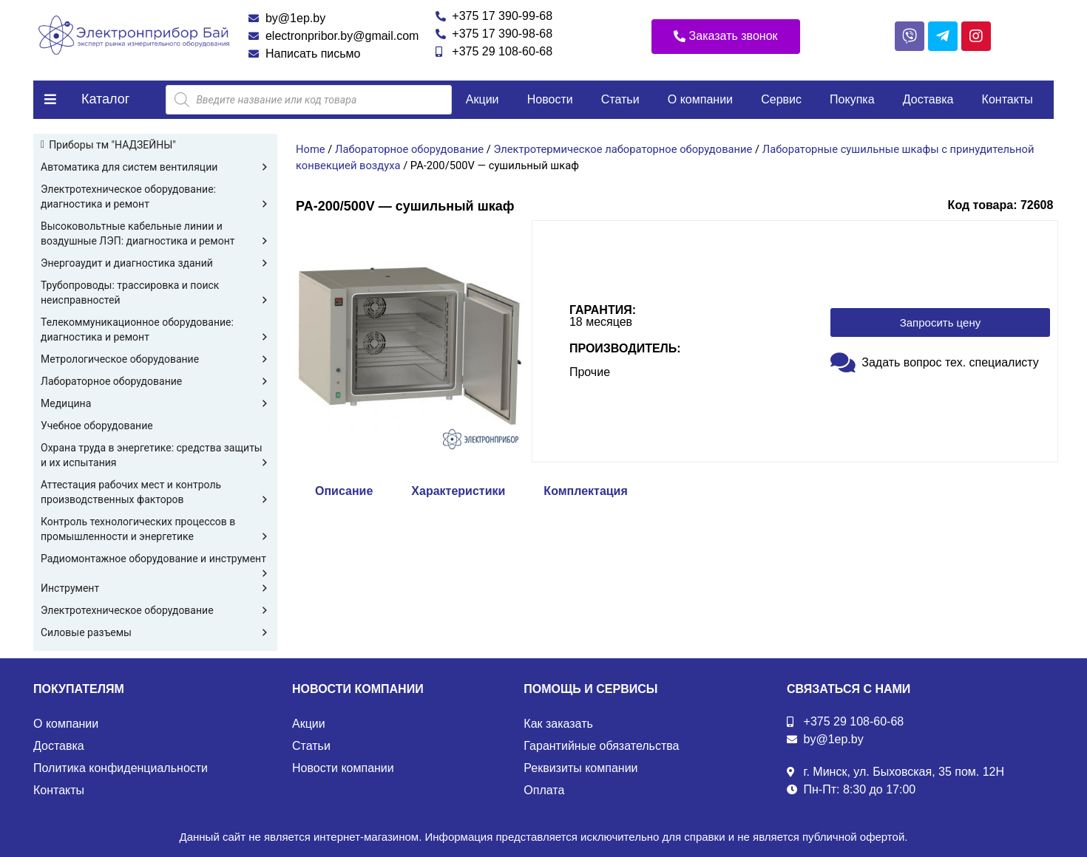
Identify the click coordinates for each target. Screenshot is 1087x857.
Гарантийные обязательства (601, 746)
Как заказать (558, 723)
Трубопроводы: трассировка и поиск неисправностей (155, 293)
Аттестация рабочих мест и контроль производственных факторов (155, 493)
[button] (725, 36)
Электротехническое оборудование (155, 610)
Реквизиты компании (580, 768)
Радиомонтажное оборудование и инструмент (155, 559)
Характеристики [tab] (458, 491)
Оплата (544, 790)
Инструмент (155, 588)
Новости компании (343, 768)
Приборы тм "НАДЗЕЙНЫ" (112, 145)
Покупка (852, 99)
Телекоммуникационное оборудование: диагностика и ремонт (155, 330)
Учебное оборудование (97, 425)
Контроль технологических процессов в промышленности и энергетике (155, 530)
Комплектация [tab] (585, 491)
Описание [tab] (344, 491)
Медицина (155, 403)
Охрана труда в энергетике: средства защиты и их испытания (155, 456)
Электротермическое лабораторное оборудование (622, 149)
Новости (550, 99)
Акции (482, 99)
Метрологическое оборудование (155, 359)
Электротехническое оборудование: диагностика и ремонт (155, 197)
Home (310, 149)
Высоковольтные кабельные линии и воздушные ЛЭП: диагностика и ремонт (155, 234)
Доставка (928, 99)
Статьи (620, 99)
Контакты (1007, 99)
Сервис (781, 99)
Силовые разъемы (155, 632)
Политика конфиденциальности (120, 768)
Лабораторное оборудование (155, 381)
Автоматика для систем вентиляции (155, 167)
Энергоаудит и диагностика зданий (155, 263)
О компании (700, 99)
